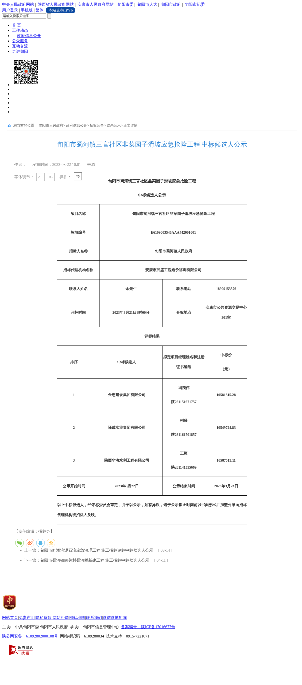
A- (51, 177)
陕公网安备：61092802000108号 (30, 636)
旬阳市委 (126, 4)
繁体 (40, 10)
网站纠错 (60, 617)
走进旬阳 (20, 51)
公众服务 (20, 41)
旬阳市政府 (171, 4)
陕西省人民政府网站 (56, 4)
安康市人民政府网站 (96, 4)
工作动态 (20, 30)
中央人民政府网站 (18, 4)
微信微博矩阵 (115, 617)
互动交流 (20, 46)
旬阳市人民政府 (51, 125)
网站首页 (10, 617)
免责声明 (27, 617)
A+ (40, 177)
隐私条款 (44, 617)
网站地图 (77, 617)
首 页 (16, 25)
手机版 (27, 10)
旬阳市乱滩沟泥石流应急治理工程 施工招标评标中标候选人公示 (96, 550)
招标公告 (97, 125)
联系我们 (94, 617)
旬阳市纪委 (195, 4)
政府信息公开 (29, 36)
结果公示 (114, 125)
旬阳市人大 (147, 4)
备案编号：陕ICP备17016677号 (148, 627)
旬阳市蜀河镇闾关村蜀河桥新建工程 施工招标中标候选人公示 (94, 560)
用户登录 (10, 10)
